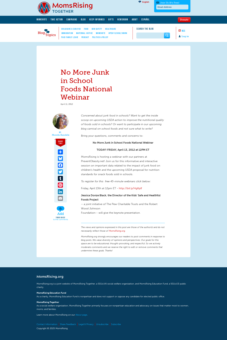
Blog (83, 19)
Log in (185, 36)
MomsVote (42, 19)
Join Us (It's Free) (169, 2)
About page (81, 314)
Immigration (67, 33)
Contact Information (47, 324)
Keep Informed (97, 19)
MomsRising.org (67, 8)
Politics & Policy (100, 37)
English (145, 2)
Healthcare (110, 29)
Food (86, 29)
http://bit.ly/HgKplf (130, 188)
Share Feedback (68, 324)
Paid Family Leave (69, 37)
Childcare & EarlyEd (71, 29)
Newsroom (122, 19)
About (135, 19)
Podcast (85, 37)
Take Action (57, 19)
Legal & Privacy (86, 324)
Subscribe (116, 324)
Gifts (111, 19)
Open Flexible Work (118, 33)
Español (145, 19)
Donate (184, 19)
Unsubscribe (102, 324)
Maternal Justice (84, 33)
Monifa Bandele (60, 135)
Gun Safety (97, 29)
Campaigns (72, 19)
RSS (183, 30)
